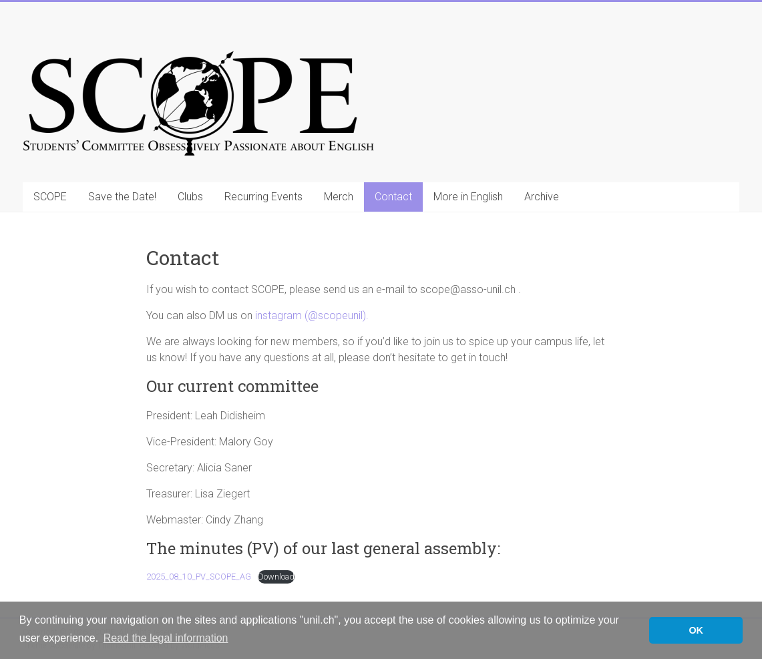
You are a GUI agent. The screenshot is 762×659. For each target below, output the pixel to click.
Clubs (190, 196)
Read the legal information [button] (166, 638)
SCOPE (50, 196)
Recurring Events (263, 196)
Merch (338, 196)
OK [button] (696, 630)
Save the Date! (122, 196)
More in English (468, 196)
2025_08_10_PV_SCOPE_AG (198, 577)
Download (276, 577)
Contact (393, 196)
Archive (541, 196)
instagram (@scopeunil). (312, 315)
